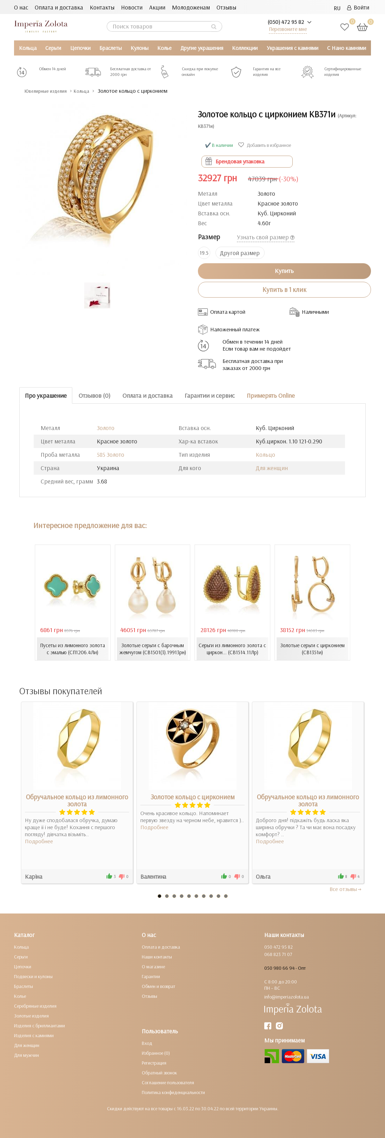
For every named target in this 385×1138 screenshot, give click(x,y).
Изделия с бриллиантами (39, 1025)
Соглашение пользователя (168, 1082)
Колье (164, 47)
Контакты (102, 7)
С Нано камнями (346, 47)
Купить (284, 271)
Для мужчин (26, 1055)
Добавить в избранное (265, 145)
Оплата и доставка (59, 7)
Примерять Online (271, 395)
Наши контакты (157, 957)
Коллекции (245, 47)
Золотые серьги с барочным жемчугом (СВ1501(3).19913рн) (152, 648)
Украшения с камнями (292, 47)
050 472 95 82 (278, 947)
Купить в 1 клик (284, 289)
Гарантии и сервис (210, 395)
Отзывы (226, 7)
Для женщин (272, 468)
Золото (105, 427)
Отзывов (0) (95, 395)
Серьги (53, 47)
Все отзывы (346, 888)
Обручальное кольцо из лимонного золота (77, 800)
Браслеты (110, 47)
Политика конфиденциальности (173, 1092)
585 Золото (110, 454)
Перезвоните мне (288, 29)
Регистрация (154, 1063)
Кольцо (265, 454)
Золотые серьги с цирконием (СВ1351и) (312, 649)
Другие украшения (201, 47)
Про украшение (46, 395)
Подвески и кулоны (33, 976)
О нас (21, 7)
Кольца (27, 47)
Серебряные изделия (35, 1006)
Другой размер (240, 252)
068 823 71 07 (278, 954)
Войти (358, 7)
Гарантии (151, 976)
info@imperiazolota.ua (286, 997)
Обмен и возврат (158, 986)
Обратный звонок (159, 1072)
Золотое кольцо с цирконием (193, 797)
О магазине (153, 966)
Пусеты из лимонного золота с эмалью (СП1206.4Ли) (72, 648)
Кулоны (139, 47)
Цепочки (80, 47)
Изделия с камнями (34, 1035)
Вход (147, 1043)
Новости (131, 7)
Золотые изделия (31, 1016)
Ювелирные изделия (51, 91)
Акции (157, 7)
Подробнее (39, 841)
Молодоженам (191, 7)
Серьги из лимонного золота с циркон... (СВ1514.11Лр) (232, 649)
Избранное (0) (156, 1053)
